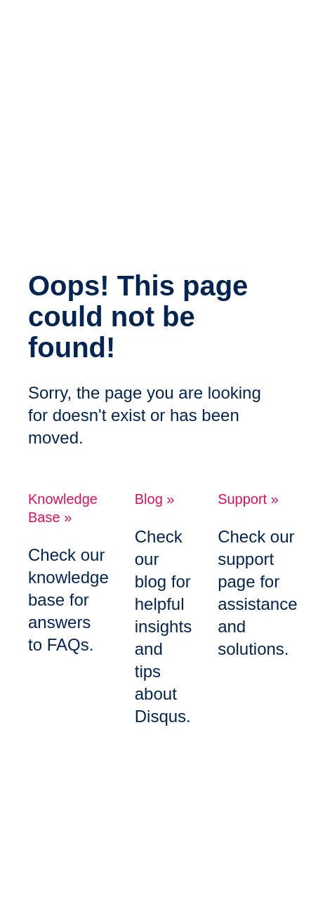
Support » (248, 499)
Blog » (155, 499)
